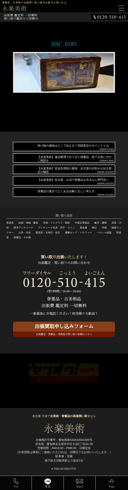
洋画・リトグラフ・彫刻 (56, 222)
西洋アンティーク (23, 227)
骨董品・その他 (22, 237)
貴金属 (83, 227)
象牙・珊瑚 (100, 222)
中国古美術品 (82, 222)
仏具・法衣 (25, 232)
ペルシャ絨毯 (104, 232)
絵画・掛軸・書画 (28, 222)
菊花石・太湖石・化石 (48, 232)
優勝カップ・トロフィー (78, 232)
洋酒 (104, 227)
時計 (94, 227)
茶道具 (10, 222)
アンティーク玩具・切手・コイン (56, 227)
